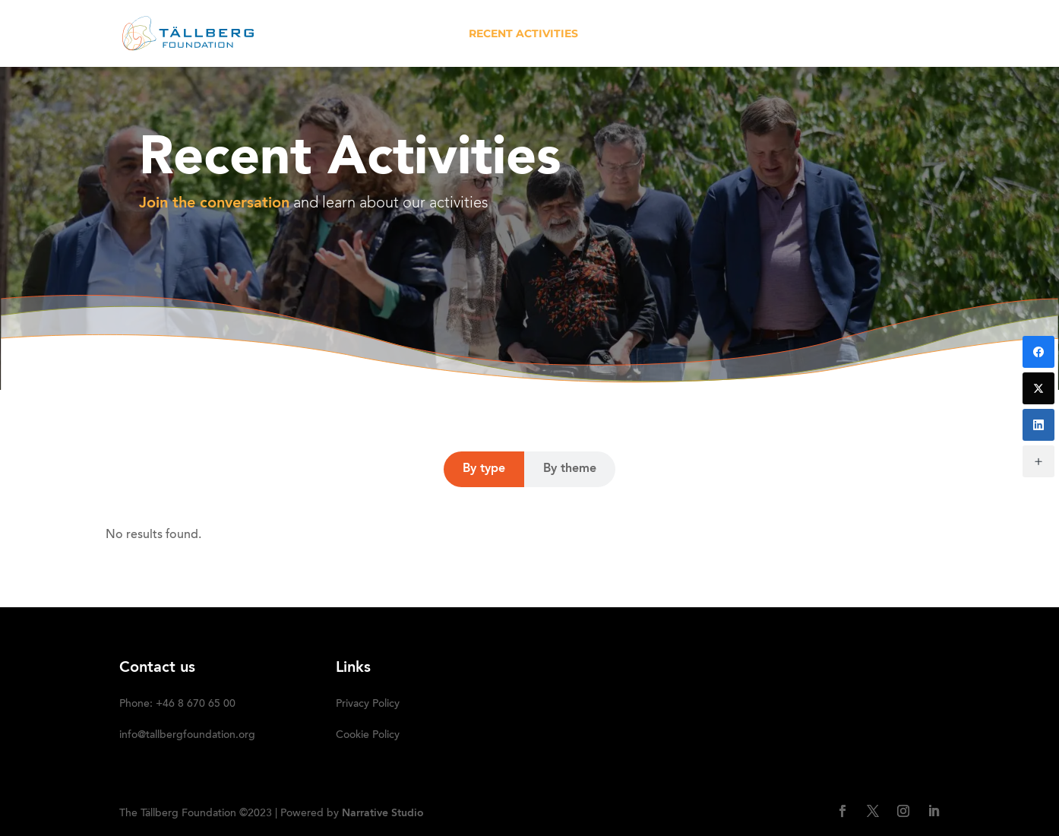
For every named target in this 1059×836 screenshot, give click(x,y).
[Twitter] (1038, 388)
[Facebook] (1038, 352)
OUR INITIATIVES (645, 34)
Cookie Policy (368, 735)
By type (484, 469)
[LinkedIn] (1038, 425)
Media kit (757, 34)
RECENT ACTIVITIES (523, 34)
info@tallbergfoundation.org (187, 735)
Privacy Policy (368, 704)
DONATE (831, 34)
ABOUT (428, 34)
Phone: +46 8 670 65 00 (177, 704)
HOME (371, 34)
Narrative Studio (383, 813)
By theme (569, 469)
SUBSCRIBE (907, 34)
